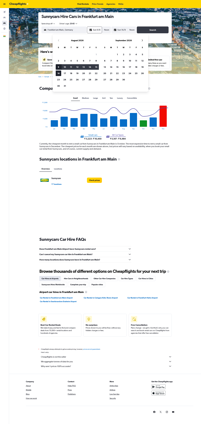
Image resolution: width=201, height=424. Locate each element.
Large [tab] (95, 98)
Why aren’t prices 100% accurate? (106, 366)
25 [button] (71, 79)
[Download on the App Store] (158, 393)
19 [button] (77, 73)
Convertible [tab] (132, 98)
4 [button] (71, 61)
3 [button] (64, 61)
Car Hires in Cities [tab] (145, 278)
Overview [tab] (45, 169)
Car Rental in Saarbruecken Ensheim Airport (58, 301)
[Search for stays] (4, 17)
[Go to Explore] (4, 28)
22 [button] (96, 73)
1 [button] (96, 54)
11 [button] (71, 67)
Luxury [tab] (120, 98)
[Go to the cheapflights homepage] (19, 4)
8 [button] (96, 61)
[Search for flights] (4, 12)
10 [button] (65, 67)
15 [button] (96, 67)
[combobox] (48, 23)
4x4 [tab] (104, 98)
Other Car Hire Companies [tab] (104, 278)
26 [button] (77, 79)
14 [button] (90, 67)
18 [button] (71, 73)
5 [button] (77, 61)
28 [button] (90, 79)
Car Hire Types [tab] (127, 278)
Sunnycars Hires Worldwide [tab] (53, 284)
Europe (46, 77)
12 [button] (77, 67)
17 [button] (65, 73)
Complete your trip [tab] (78, 284)
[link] (94, 180)
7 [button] (89, 61)
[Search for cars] (4, 23)
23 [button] (58, 79)
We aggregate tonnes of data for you (106, 361)
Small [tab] (75, 98)
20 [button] (83, 73)
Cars (39, 77)
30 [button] (58, 86)
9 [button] (58, 67)
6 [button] (83, 61)
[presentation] (149, 88)
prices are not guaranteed (91, 349)
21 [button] (90, 73)
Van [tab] (111, 98)
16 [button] (58, 73)
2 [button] (58, 61)
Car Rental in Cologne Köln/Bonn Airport (101, 298)
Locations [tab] (58, 169)
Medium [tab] (85, 98)
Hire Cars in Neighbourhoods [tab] (76, 278)
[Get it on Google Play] (158, 386)
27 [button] (83, 79)
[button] (4, 4)
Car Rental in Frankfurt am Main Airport (56, 298)
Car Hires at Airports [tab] (50, 278)
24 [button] (64, 79)
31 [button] (65, 86)
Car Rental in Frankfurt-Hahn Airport (142, 298)
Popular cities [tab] (97, 284)
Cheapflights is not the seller (106, 356)
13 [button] (84, 67)
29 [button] (96, 79)
